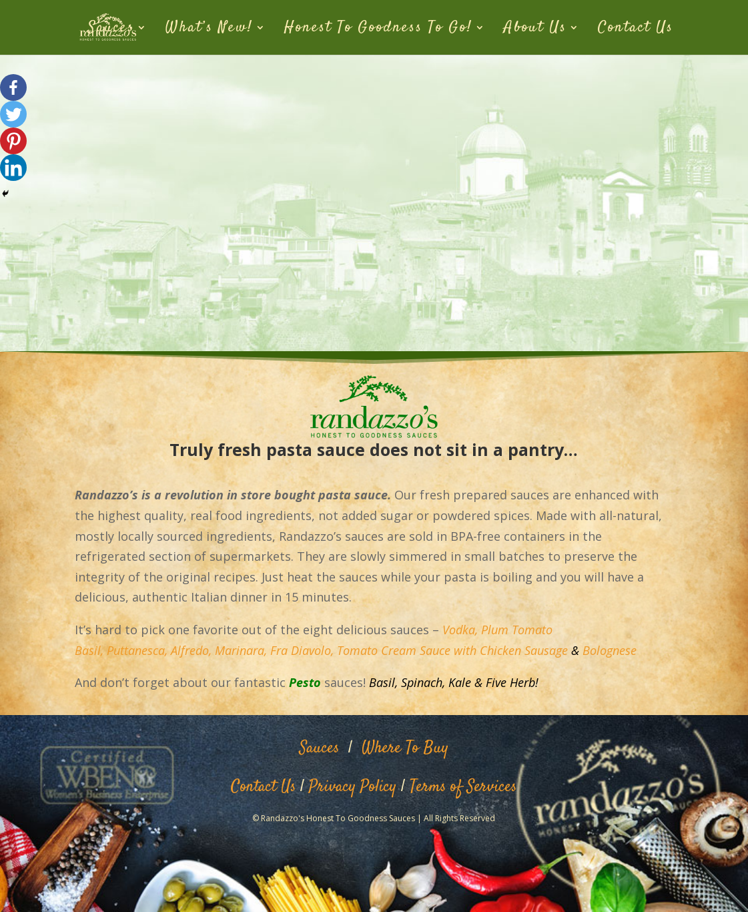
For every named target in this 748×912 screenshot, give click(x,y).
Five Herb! (512, 682)
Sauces (111, 29)
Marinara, (241, 650)
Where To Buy (405, 748)
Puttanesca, (137, 650)
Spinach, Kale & (441, 682)
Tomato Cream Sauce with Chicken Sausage (452, 650)
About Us (535, 29)
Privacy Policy (352, 787)
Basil (382, 682)
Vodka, (460, 630)
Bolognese (610, 650)
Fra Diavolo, (303, 650)
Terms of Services (463, 787)
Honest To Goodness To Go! (378, 29)
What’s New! (209, 29)
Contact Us (635, 29)
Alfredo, (191, 650)
